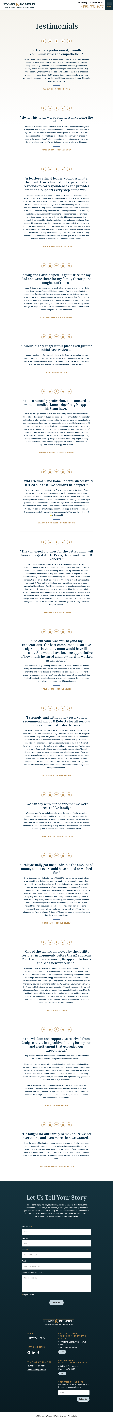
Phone (25, 1250)
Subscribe (83, 1399)
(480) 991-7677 (92, 6)
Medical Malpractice (36, 1369)
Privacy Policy (72, 1416)
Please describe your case (33, 1273)
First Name (27, 1227)
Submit (56, 1302)
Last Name (27, 1238)
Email (24, 1261)
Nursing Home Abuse (36, 1366)
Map (62, 1352)
